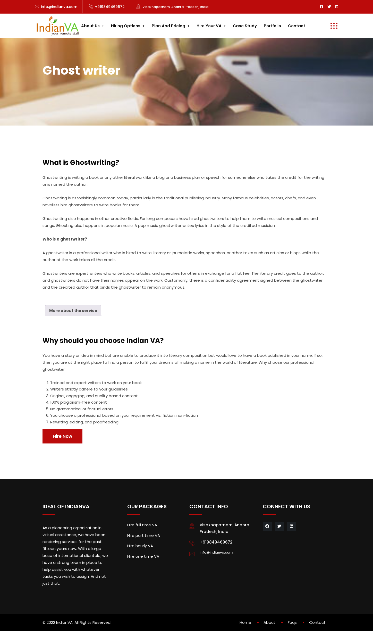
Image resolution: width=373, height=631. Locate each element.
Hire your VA (209, 26)
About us (90, 26)
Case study (245, 26)
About (269, 622)
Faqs (292, 622)
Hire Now (62, 436)
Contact (296, 26)
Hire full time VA (142, 525)
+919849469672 (110, 6)
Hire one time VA (143, 556)
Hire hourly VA (140, 545)
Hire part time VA (143, 535)
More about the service (73, 310)
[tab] (73, 310)
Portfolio (272, 26)
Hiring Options (125, 26)
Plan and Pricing (168, 26)
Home (245, 622)
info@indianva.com (59, 6)
